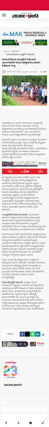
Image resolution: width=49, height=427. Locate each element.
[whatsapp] (31, 423)
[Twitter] (27, 334)
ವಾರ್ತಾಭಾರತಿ (13, 385)
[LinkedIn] (38, 334)
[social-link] (43, 335)
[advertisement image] (24, 164)
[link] (43, 423)
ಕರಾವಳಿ (15, 51)
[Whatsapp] (32, 334)
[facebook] (22, 334)
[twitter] (18, 423)
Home (6, 51)
